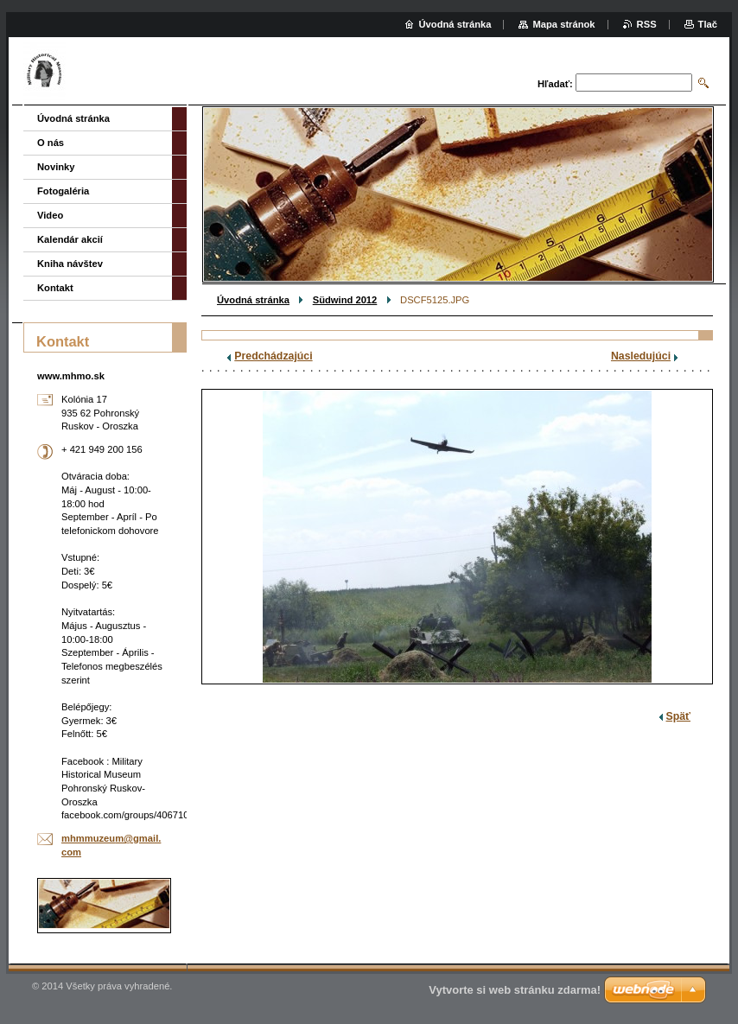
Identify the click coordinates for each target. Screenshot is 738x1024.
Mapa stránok (563, 24)
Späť (678, 716)
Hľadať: (555, 84)
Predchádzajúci (273, 356)
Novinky (56, 167)
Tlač (707, 24)
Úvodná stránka (253, 300)
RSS (647, 24)
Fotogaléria (63, 191)
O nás (50, 142)
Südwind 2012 (345, 300)
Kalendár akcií (70, 239)
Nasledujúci (641, 356)
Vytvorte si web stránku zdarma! (515, 989)
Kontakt (55, 288)
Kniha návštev (70, 263)
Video (50, 215)
